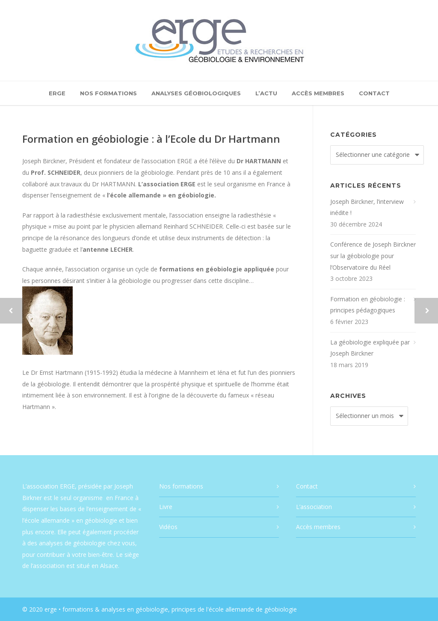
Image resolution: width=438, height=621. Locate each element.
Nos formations (108, 93)
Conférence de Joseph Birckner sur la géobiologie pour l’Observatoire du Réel (373, 255)
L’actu (266, 93)
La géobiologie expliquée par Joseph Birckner (370, 348)
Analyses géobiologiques (196, 93)
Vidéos (168, 527)
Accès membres (318, 93)
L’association (314, 507)
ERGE (57, 93)
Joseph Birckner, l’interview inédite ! (367, 207)
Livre (165, 507)
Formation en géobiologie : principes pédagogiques (367, 305)
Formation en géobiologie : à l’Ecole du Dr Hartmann (151, 139)
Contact (374, 93)
